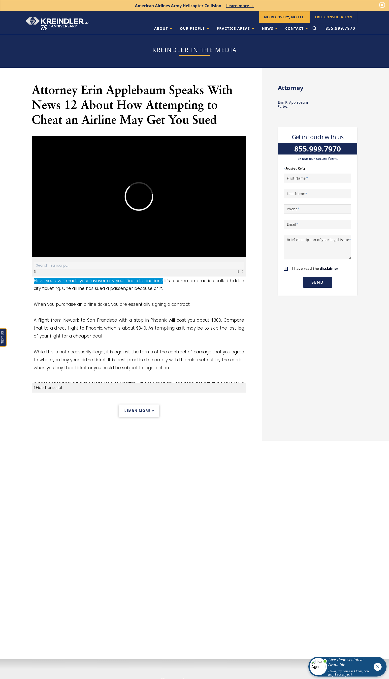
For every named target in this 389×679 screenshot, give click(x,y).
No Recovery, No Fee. (284, 17)
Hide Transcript (48, 387)
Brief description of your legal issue (319, 239)
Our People (194, 28)
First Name (297, 178)
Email (292, 224)
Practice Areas (235, 28)
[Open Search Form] (315, 29)
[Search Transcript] (139, 265)
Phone (293, 209)
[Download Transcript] (239, 271)
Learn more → (240, 5)
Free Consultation (333, 17)
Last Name (297, 193)
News (269, 28)
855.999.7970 (340, 28)
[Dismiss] (382, 5)
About (163, 28)
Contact (296, 28)
